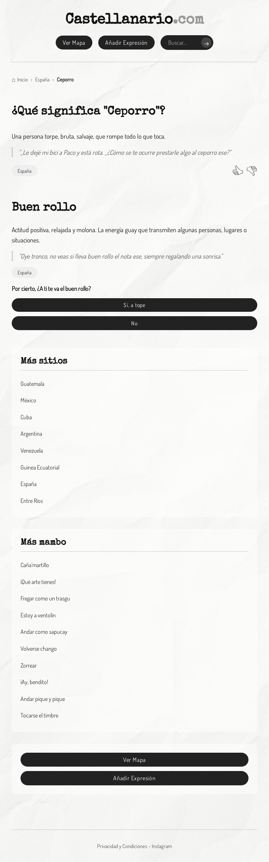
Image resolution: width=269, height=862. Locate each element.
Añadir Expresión (126, 42)
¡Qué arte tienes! (38, 581)
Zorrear (29, 665)
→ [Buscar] (206, 42)
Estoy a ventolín (38, 615)
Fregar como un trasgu (45, 598)
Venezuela (32, 450)
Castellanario (134, 20)
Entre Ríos (32, 500)
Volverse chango (39, 648)
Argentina (31, 433)
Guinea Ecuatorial (40, 467)
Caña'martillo (35, 565)
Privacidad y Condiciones (122, 846)
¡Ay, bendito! (34, 682)
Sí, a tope (134, 304)
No (134, 323)
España (25, 171)
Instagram (162, 846)
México (28, 400)
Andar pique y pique (43, 698)
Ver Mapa (74, 42)
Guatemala (32, 383)
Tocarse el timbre (39, 715)
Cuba (26, 417)
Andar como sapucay (44, 631)
